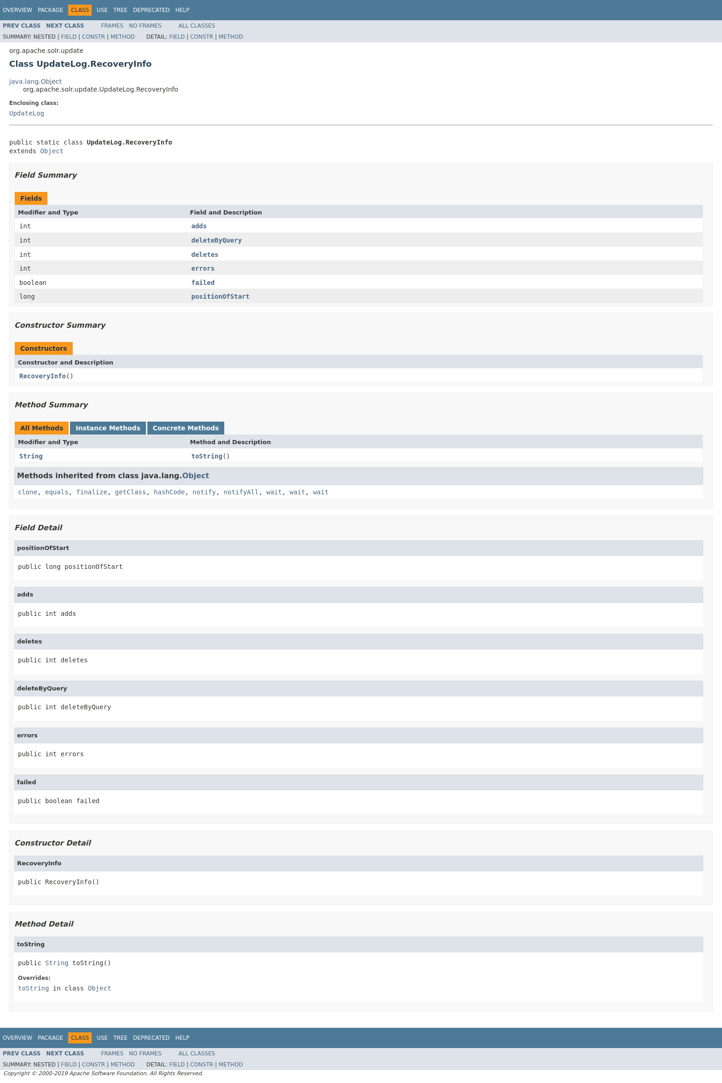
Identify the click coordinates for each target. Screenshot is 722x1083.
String (31, 456)
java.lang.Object (35, 81)
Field (68, 37)
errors (203, 268)
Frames (112, 26)
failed (203, 282)
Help (182, 10)
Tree (120, 10)
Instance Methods (108, 428)
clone (27, 492)
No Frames (145, 26)
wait (274, 492)
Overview (17, 10)
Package (50, 10)
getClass (130, 492)
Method (123, 37)
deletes (205, 254)
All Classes (197, 26)
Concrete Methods (186, 428)
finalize (91, 492)
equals (57, 492)
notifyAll (241, 492)
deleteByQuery (217, 240)
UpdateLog (26, 113)
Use (102, 10)
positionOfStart (221, 296)
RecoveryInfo (42, 376)
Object (52, 151)
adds (199, 226)
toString (207, 456)
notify (204, 492)
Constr (93, 37)
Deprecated (151, 10)
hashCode (169, 492)
